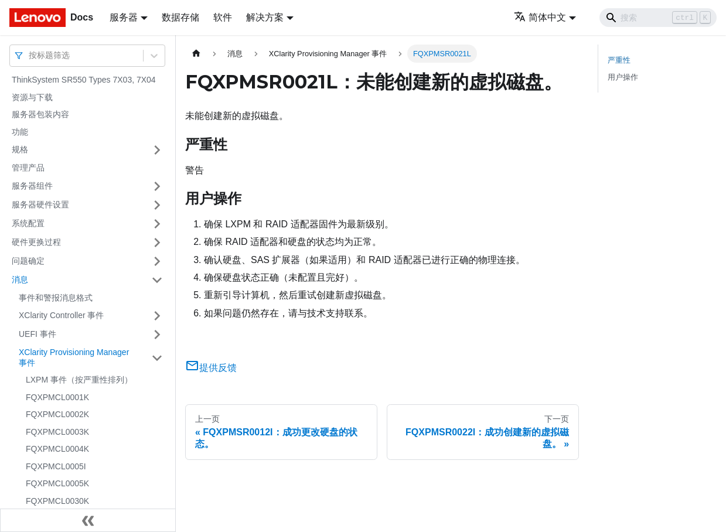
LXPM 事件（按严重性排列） (79, 379)
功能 (20, 132)
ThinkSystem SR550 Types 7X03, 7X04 (84, 79)
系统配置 (28, 223)
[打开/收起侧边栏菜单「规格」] (157, 150)
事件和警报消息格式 (56, 297)
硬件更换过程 (36, 242)
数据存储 (180, 17)
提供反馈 (211, 368)
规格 (20, 149)
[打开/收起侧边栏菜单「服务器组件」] (157, 186)
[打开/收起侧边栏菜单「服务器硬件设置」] (157, 205)
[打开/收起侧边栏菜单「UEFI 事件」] (157, 334)
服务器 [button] (124, 17)
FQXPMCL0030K (57, 501)
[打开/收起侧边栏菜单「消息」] (157, 280)
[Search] (658, 17)
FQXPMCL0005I (56, 466)
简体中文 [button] (540, 17)
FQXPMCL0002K (57, 414)
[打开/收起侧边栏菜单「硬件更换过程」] (157, 242)
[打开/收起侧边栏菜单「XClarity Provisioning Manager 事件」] (157, 357)
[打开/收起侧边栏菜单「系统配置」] (157, 223)
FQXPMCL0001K (57, 397)
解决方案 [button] (265, 17)
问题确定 (28, 260)
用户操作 (623, 77)
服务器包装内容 (40, 114)
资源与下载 (32, 97)
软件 (222, 17)
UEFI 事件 (37, 334)
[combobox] (30, 55)
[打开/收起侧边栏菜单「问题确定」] (157, 261)
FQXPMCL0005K (57, 483)
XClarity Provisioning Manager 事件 (74, 357)
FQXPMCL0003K (57, 431)
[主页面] (196, 54)
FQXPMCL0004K (57, 448)
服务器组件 (32, 185)
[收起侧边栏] (88, 520)
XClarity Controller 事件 (61, 315)
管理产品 (28, 167)
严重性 (619, 60)
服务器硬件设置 (40, 204)
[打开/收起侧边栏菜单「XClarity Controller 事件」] (157, 315)
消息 (20, 279)
